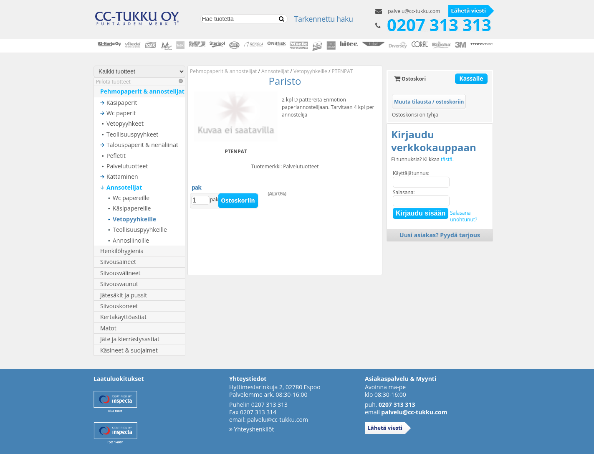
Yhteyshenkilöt (251, 429)
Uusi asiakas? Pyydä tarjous (439, 235)
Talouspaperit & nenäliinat (142, 145)
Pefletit (116, 155)
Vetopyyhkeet (125, 123)
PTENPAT (342, 71)
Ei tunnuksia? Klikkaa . (422, 159)
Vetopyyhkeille (134, 219)
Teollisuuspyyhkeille (140, 229)
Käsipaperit (121, 102)
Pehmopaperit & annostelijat (142, 91)
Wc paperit (121, 113)
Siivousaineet (118, 262)
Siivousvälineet (120, 273)
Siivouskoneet (119, 306)
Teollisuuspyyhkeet (132, 134)
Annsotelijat (124, 187)
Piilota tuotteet (139, 81)
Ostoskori (410, 78)
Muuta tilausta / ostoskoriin (429, 101)
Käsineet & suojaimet (129, 350)
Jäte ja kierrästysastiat (129, 339)
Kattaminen (122, 176)
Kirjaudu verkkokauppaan (433, 140)
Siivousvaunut (119, 284)
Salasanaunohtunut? (463, 216)
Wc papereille (131, 198)
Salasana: (404, 192)
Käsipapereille (132, 208)
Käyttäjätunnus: (411, 173)
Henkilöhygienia (122, 251)
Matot (108, 328)
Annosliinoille (131, 240)
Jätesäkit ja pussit (123, 295)
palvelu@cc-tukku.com (414, 11)
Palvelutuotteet (127, 166)
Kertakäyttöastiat (123, 317)
